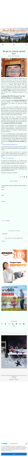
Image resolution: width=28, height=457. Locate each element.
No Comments (17, 55)
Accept (14, 454)
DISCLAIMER (14, 377)
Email (2, 195)
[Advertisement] (14, 14)
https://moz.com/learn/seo (8, 158)
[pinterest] (16, 379)
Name (2, 189)
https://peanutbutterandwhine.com (10, 144)
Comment (3, 201)
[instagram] (14, 379)
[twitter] (12, 379)
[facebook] (10, 379)
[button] (26, 443)
